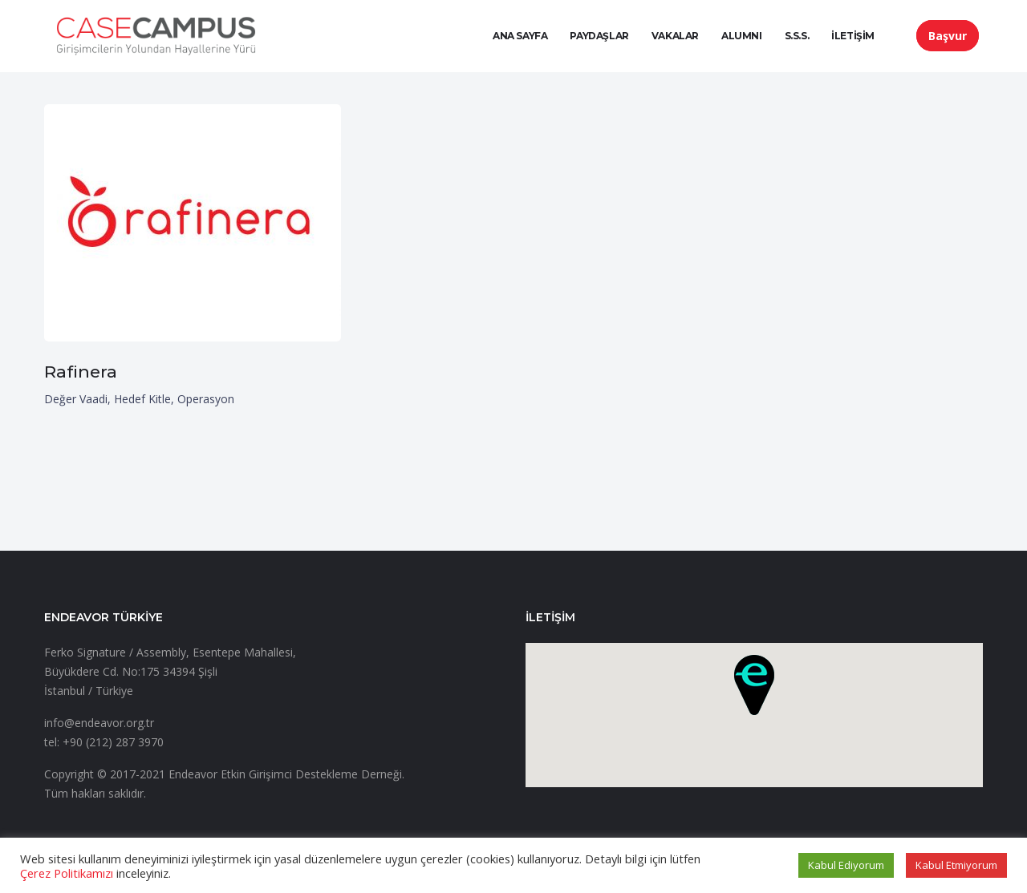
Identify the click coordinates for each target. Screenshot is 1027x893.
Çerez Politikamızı (66, 873)
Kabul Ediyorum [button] (846, 865)
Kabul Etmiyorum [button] (956, 865)
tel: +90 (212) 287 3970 (104, 742)
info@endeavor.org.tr (99, 722)
